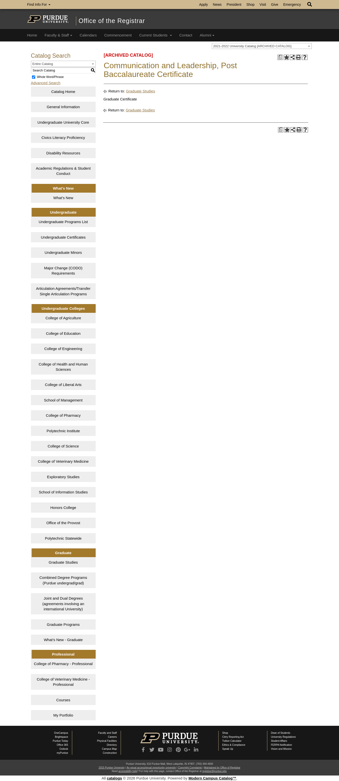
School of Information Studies (63, 492)
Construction (110, 753)
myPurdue (62, 753)
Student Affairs (279, 741)
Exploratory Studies (63, 477)
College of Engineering (63, 349)
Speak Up (227, 749)
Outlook (63, 749)
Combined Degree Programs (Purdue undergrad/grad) (63, 580)
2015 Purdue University (112, 767)
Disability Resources (63, 153)
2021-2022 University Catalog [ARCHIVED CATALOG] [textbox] (252, 46)
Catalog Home (63, 91)
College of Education (63, 333)
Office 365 (62, 745)
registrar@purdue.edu (214, 771)
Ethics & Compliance (233, 745)
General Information (63, 107)
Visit (263, 4)
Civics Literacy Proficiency (63, 137)
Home (32, 35)
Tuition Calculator (232, 741)
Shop (250, 4)
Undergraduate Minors (63, 252)
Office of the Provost (63, 523)
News (217, 4)
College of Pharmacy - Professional (63, 664)
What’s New (63, 198)
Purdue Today (60, 741)
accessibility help (127, 771)
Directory (112, 745)
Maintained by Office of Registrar (222, 767)
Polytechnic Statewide (63, 538)
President (234, 4)
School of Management (63, 400)
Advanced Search (45, 83)
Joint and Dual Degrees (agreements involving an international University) (63, 603)
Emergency (292, 4)
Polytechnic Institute (63, 431)
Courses (63, 700)
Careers (112, 737)
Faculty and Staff (107, 733)
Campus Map (109, 749)
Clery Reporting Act (233, 737)
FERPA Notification (281, 745)
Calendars (88, 35)
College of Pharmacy (63, 415)
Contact (185, 35)
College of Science (63, 446)
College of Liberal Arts (63, 385)
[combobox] (262, 46)
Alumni (207, 35)
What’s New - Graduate (63, 640)
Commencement (118, 35)
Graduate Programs (63, 624)
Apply (203, 4)
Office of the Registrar (112, 20)
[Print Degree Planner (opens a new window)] (280, 57)
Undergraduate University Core (63, 122)
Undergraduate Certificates (63, 237)
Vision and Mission (281, 749)
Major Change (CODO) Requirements (63, 270)
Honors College (63, 507)
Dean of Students (280, 733)
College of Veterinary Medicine (63, 461)
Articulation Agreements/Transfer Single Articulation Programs (63, 291)
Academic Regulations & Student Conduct (63, 171)
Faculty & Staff (58, 35)
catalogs (114, 778)
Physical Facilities (107, 741)
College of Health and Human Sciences (63, 367)
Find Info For (38, 4)
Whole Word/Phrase (50, 77)
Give (274, 4)
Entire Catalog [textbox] (42, 64)
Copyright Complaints (190, 767)
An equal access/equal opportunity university (151, 767)
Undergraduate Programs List (63, 222)
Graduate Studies (63, 562)
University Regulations (283, 737)
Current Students (155, 35)
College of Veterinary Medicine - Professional (63, 682)
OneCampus (61, 733)
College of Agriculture (63, 318)
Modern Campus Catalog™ (212, 778)
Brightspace (61, 737)
